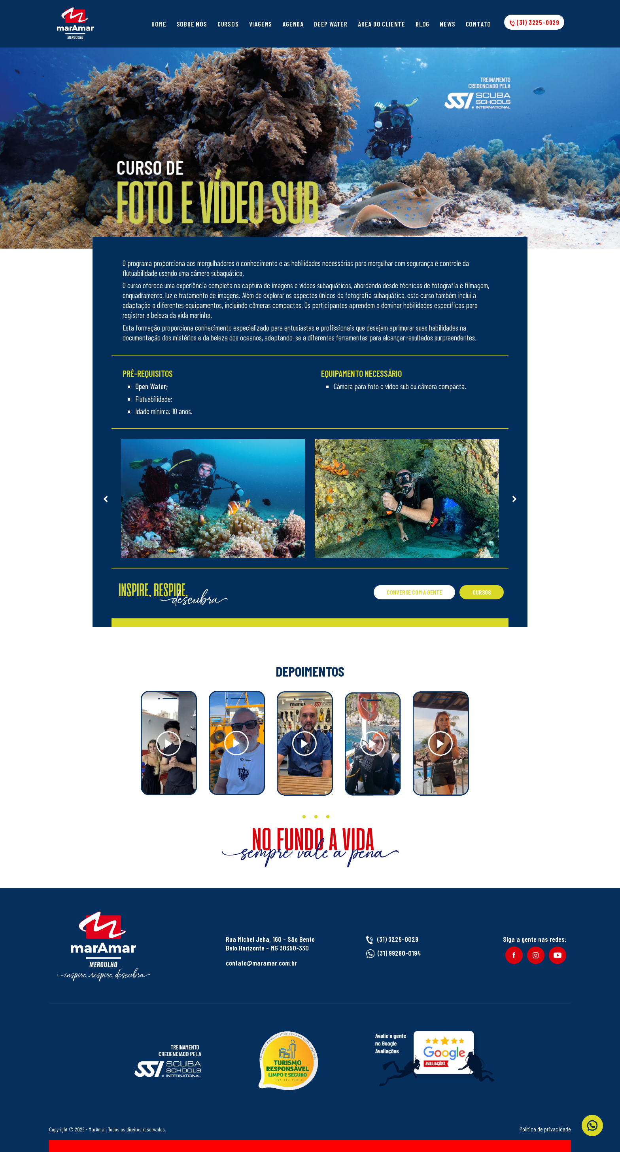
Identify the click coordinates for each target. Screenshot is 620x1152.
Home (158, 24)
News (447, 24)
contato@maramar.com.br (261, 962)
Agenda (293, 24)
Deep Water (331, 24)
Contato (478, 24)
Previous (106, 498)
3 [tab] (316, 817)
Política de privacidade (545, 1129)
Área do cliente (381, 24)
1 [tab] (292, 817)
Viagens (260, 24)
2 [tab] (304, 817)
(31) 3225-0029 (534, 22)
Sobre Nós (192, 24)
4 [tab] (328, 817)
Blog (422, 24)
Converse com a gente (414, 592)
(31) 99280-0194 (399, 953)
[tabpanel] (169, 743)
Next (514, 498)
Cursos (228, 24)
